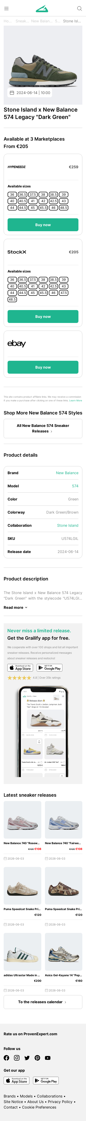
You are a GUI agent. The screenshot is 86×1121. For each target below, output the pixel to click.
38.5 (53, 194)
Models (26, 1096)
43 (64, 201)
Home (9, 21)
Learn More (75, 400)
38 (43, 194)
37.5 (33, 194)
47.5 (64, 293)
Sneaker (22, 21)
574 (58, 21)
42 (43, 201)
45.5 (43, 208)
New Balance (42, 21)
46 (53, 208)
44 (12, 208)
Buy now (43, 224)
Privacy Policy (60, 1101)
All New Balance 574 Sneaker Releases (43, 428)
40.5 (22, 201)
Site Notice (13, 1101)
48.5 (63, 208)
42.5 (53, 201)
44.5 (22, 208)
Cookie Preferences (39, 1107)
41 (33, 201)
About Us (35, 1101)
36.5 (22, 194)
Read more (16, 607)
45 (33, 208)
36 (12, 194)
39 (64, 194)
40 (12, 201)
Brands (10, 1096)
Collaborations (49, 1096)
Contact (11, 1107)
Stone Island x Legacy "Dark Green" (72, 21)
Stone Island (67, 525)
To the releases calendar (43, 1002)
